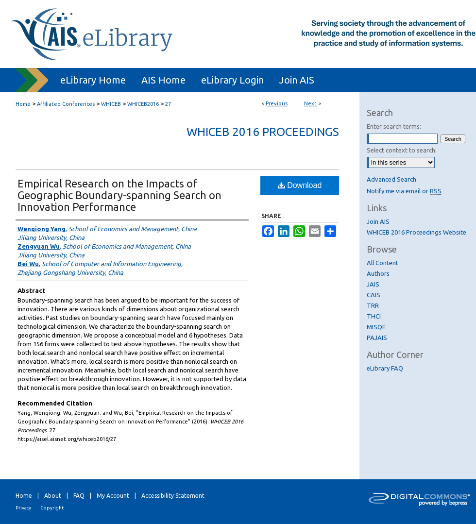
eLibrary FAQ (385, 368)
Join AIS (378, 221)
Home (23, 104)
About (52, 495)
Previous (277, 103)
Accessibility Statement (172, 495)
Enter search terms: (394, 126)
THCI (374, 316)
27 (168, 104)
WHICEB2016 (143, 104)
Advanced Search (391, 179)
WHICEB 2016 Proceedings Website (416, 232)
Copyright (52, 507)
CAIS (373, 294)
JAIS (373, 284)
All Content (382, 262)
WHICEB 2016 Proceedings (263, 131)
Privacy (23, 507)
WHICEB (111, 104)
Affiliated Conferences (66, 104)
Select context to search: (402, 150)
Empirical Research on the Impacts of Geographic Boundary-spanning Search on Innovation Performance (119, 195)
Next (310, 103)
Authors (378, 273)
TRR (373, 305)
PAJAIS (377, 337)
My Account (113, 495)
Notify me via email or (404, 190)
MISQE (376, 326)
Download (300, 185)
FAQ (79, 495)
